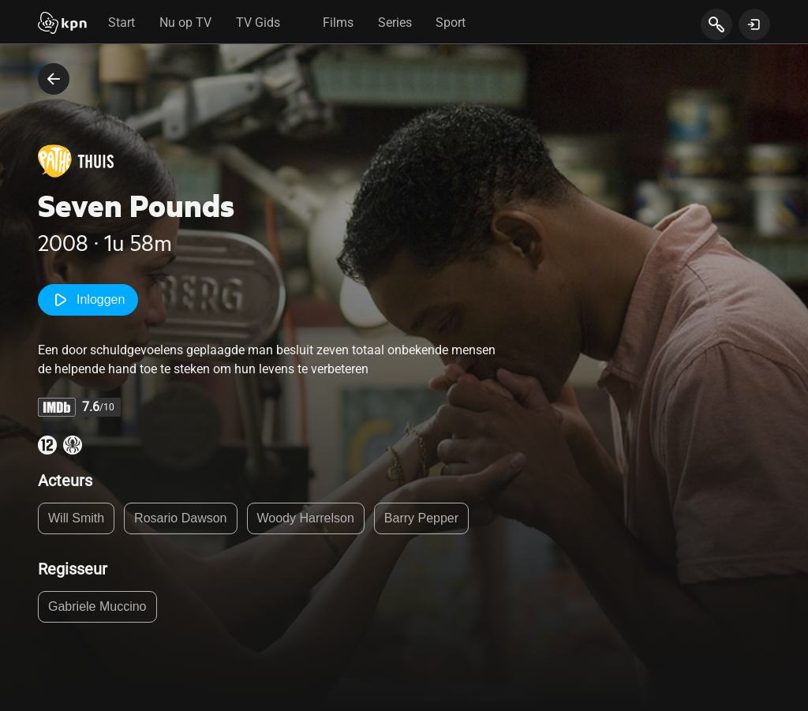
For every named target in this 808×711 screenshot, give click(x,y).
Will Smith (76, 518)
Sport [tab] (451, 22)
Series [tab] (395, 22)
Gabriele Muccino (97, 606)
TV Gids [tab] (258, 22)
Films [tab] (338, 22)
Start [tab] (121, 22)
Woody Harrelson (305, 518)
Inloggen (88, 299)
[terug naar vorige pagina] (53, 79)
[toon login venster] (754, 24)
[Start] (62, 24)
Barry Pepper (421, 518)
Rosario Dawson (180, 518)
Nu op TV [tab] (185, 22)
